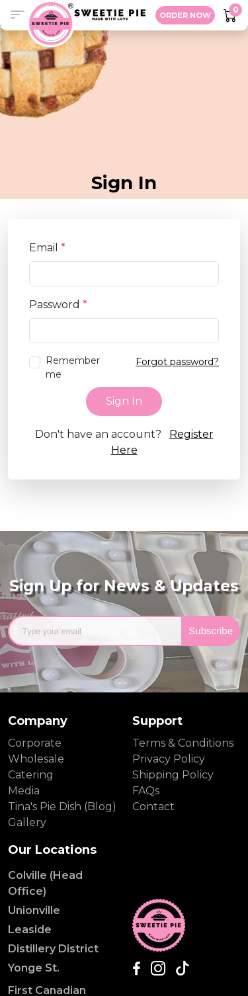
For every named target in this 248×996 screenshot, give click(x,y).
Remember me (73, 367)
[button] (17, 15)
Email (47, 247)
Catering (31, 774)
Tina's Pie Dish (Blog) (62, 806)
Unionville (34, 910)
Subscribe (210, 630)
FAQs (145, 790)
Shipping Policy (173, 774)
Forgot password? (177, 362)
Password (58, 304)
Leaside (30, 929)
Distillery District (53, 948)
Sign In (124, 401)
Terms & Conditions (182, 743)
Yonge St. (34, 968)
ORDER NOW (185, 15)
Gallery (27, 822)
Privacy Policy (168, 759)
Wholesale (36, 759)
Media (24, 790)
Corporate (35, 743)
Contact (153, 806)
